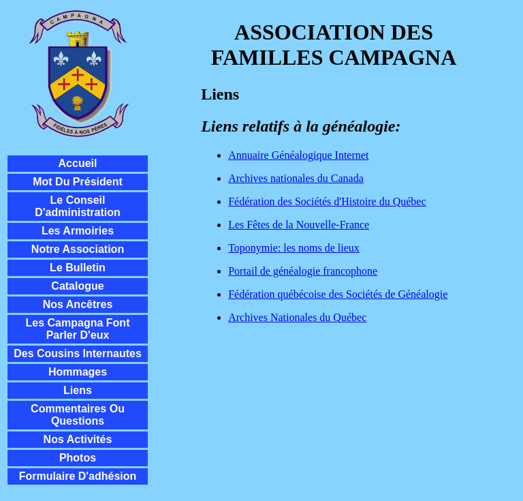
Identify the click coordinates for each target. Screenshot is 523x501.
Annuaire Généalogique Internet (298, 155)
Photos (77, 458)
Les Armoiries (78, 231)
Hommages (77, 372)
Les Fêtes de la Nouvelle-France (298, 224)
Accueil (78, 163)
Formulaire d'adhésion (78, 476)
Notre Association (77, 249)
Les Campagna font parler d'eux (78, 329)
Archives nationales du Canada (296, 178)
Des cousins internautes (78, 353)
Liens (77, 390)
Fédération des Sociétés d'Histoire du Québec (327, 201)
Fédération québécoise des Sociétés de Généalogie (337, 294)
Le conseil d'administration (78, 206)
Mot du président (78, 181)
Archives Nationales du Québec (297, 317)
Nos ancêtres (78, 304)
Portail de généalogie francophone (302, 271)
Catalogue (77, 286)
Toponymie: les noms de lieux (294, 248)
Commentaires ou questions (78, 415)
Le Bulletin (78, 267)
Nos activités (78, 439)
